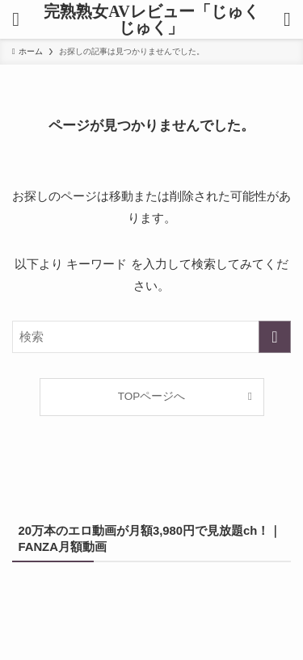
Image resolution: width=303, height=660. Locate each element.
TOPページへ (152, 396)
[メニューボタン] (16, 19)
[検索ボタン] (287, 19)
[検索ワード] (151, 337)
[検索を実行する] (275, 337)
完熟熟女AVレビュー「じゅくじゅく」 (151, 19)
